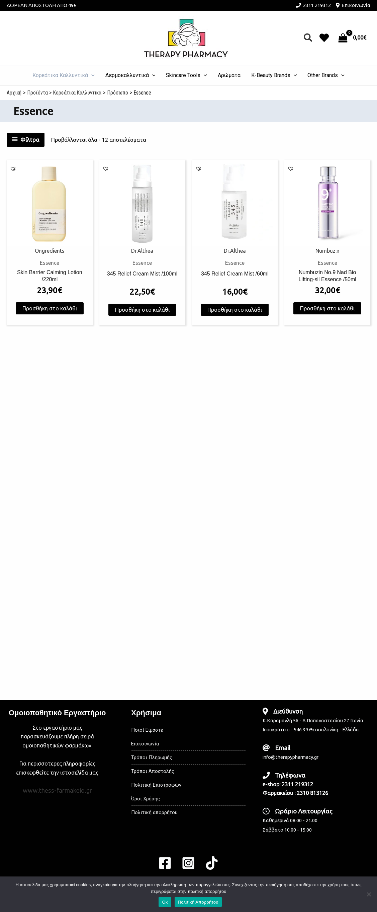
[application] (91, 75)
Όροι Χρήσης (146, 798)
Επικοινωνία (356, 5)
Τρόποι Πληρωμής (153, 757)
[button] (308, 38)
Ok (165, 902)
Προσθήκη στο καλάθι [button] (49, 315)
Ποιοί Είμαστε (148, 730)
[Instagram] (188, 863)
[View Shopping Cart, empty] (353, 37)
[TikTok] (211, 863)
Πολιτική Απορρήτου (198, 902)
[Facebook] (165, 863)
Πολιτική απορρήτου (156, 812)
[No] (368, 894)
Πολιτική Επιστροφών (158, 785)
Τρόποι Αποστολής (154, 771)
